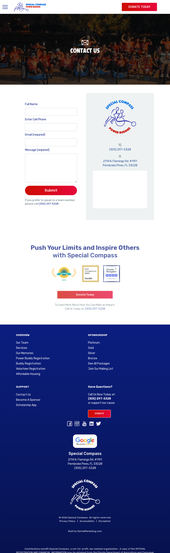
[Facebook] (69, 424)
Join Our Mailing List (100, 368)
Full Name (31, 104)
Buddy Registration (28, 363)
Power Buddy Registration (33, 358)
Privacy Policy (67, 521)
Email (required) (35, 134)
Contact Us (23, 394)
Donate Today (139, 7)
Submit (51, 190)
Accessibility (87, 521)
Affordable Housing (28, 374)
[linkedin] (91, 424)
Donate (99, 413)
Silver (91, 353)
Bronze (92, 358)
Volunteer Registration (30, 368)
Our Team (22, 342)
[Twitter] (98, 424)
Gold (91, 348)
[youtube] (84, 424)
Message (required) (37, 150)
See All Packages (99, 363)
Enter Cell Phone (35, 119)
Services (21, 348)
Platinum (94, 342)
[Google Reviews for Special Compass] (85, 441)
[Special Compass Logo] (30, 7)
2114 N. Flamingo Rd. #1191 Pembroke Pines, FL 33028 (85, 462)
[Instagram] (77, 424)
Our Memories (24, 353)
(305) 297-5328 (49, 203)
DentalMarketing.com (89, 531)
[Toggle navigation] (6, 7)
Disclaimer (105, 521)
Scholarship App (26, 405)
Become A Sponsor (28, 400)
